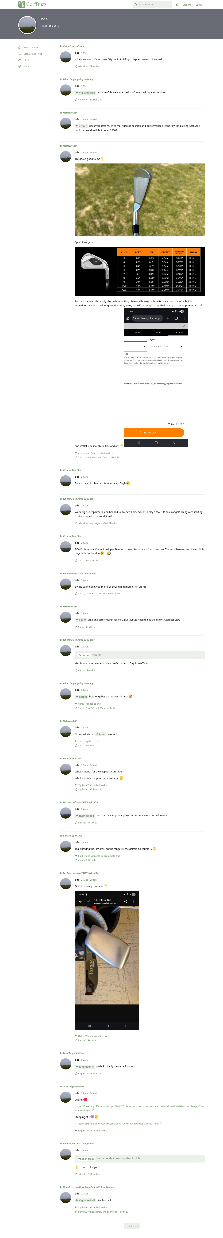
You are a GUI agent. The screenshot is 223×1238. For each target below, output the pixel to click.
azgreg (83, 126)
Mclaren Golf (70, 112)
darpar (86, 655)
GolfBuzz (36, 4)
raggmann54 (86, 1066)
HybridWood (86, 815)
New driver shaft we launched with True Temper (88, 1187)
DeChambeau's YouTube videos (79, 573)
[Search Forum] (152, 4)
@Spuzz (100, 734)
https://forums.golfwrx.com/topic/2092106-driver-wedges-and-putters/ (117, 1123)
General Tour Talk (72, 470)
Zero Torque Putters (73, 1053)
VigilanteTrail (87, 92)
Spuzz (82, 620)
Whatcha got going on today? (78, 79)
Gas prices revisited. (73, 46)
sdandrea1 (88, 1158)
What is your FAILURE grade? (78, 1143)
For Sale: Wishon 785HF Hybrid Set (81, 802)
